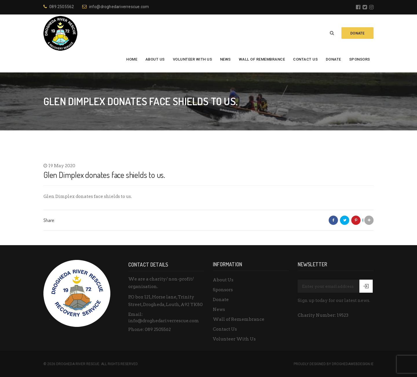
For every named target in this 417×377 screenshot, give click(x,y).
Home (131, 59)
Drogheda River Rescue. (78, 364)
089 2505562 (58, 6)
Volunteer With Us (192, 59)
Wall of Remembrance (262, 59)
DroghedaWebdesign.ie (353, 364)
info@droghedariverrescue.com (115, 6)
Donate (333, 59)
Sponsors (359, 59)
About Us (155, 59)
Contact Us (305, 59)
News (225, 59)
